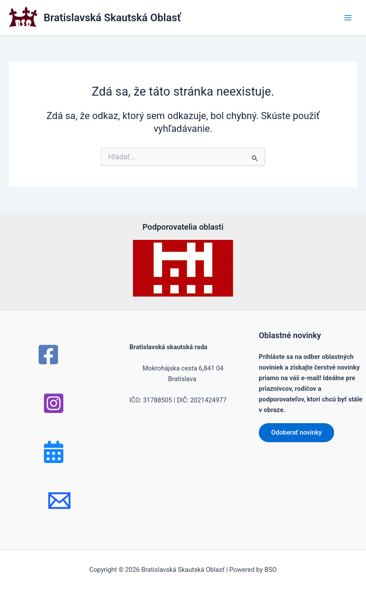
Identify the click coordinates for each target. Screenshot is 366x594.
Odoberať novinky (296, 432)
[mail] (59, 500)
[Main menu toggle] (348, 17)
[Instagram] (53, 403)
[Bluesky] (53, 452)
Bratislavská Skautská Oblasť (112, 18)
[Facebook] (48, 354)
